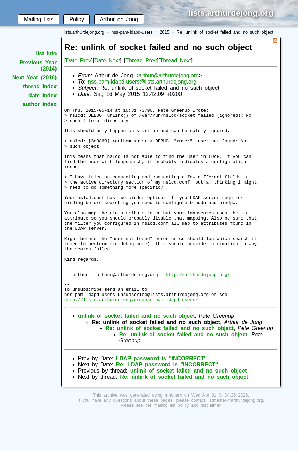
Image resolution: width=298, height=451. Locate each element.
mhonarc (173, 433)
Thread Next (175, 60)
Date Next (107, 60)
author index (40, 104)
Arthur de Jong (119, 19)
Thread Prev (141, 60)
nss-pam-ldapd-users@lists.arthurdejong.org (142, 82)
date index (42, 95)
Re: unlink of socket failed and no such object (224, 32)
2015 (164, 32)
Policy (76, 19)
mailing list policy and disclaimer (187, 443)
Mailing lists (38, 19)
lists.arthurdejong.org (83, 32)
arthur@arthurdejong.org (169, 75)
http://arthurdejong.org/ (198, 308)
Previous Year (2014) (38, 66)
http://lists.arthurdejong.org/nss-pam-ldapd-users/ (131, 337)
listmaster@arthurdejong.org (235, 438)
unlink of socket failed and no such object (136, 354)
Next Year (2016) (34, 77)
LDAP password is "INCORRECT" (161, 396)
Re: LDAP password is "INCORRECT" (167, 402)
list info (46, 54)
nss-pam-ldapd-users (131, 32)
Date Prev (78, 60)
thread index (40, 86)
